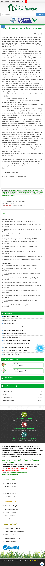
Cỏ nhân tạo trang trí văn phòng (13, 330)
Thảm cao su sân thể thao (11, 354)
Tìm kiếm (40, 14)
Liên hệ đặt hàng (21, 370)
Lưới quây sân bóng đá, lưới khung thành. (16, 347)
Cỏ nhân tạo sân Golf (9, 320)
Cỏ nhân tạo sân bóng (10, 483)
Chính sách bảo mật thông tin (12, 538)
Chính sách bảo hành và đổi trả (13, 535)
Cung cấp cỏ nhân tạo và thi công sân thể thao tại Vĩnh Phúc (20, 300)
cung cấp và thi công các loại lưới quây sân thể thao (18, 259)
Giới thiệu (7, 1)
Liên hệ (23, 1)
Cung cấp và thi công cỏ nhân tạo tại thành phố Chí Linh (19, 251)
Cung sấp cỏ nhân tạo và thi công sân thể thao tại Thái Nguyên (21, 278)
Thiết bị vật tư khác (10, 496)
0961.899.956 (18, 365)
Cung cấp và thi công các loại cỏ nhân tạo (15, 221)
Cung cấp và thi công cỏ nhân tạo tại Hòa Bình (17, 239)
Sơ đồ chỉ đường (15, 1)
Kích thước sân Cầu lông (11, 509)
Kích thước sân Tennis (10, 512)
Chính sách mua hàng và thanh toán (14, 531)
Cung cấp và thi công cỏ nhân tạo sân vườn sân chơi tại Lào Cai (21, 290)
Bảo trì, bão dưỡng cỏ (10, 515)
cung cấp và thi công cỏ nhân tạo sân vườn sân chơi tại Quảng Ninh (23, 285)
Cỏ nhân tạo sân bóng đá (10, 316)
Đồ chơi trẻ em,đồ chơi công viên (13, 337)
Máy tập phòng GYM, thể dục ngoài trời (15, 350)
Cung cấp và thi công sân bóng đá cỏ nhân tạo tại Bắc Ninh (20, 246)
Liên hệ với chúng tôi (10, 541)
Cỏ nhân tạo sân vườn (9, 323)
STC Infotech (37, 561)
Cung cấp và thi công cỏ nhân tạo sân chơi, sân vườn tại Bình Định (23, 224)
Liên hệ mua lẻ (20, 364)
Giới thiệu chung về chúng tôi (12, 528)
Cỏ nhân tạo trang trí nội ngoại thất (14, 333)
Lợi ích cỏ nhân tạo (10, 519)
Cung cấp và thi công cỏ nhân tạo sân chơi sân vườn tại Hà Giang (22, 295)
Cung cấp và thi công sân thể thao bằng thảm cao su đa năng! (21, 305)
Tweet (3, 213)
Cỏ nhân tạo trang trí (10, 493)
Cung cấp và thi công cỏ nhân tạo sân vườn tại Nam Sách (20, 234)
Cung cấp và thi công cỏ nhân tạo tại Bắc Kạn (16, 265)
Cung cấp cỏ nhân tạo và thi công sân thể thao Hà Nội (19, 256)
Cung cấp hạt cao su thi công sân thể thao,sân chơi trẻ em (20, 241)
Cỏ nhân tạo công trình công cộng (14, 327)
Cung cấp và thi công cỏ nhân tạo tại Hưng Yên (17, 282)
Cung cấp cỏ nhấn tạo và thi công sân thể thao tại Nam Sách (20, 268)
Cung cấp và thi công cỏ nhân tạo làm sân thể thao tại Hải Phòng (22, 273)
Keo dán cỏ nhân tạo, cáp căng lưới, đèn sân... (17, 344)
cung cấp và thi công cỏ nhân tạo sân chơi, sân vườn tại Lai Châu (22, 229)
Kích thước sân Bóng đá (11, 506)
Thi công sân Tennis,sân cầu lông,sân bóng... (17, 340)
